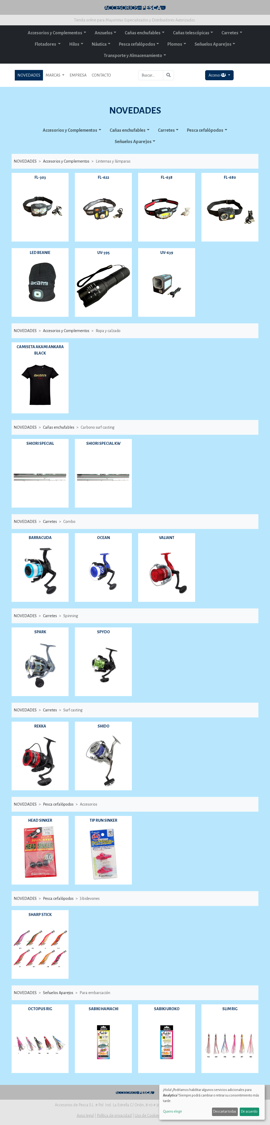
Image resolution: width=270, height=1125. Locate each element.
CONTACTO (101, 75)
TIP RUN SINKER (103, 820)
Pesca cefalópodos (137, 44)
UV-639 (166, 252)
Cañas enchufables (143, 33)
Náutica (99, 44)
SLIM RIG (230, 1009)
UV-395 (103, 252)
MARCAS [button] (53, 75)
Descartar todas (224, 1111)
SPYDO (103, 632)
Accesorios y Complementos (55, 33)
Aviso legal (85, 1115)
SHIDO (103, 726)
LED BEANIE (40, 252)
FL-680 (230, 177)
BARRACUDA (40, 538)
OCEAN (103, 538)
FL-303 (40, 177)
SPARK (40, 632)
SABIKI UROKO (167, 1009)
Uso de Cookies (147, 1115)
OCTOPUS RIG (40, 1009)
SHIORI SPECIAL (40, 443)
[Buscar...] (150, 75)
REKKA (40, 726)
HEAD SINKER (40, 820)
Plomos (174, 44)
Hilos (74, 44)
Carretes (229, 33)
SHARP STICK (40, 915)
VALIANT (166, 538)
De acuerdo (249, 1111)
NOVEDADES (28, 75)
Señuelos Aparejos (213, 44)
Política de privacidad (114, 1115)
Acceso (218, 75)
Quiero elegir (172, 1111)
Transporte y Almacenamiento (133, 55)
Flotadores (46, 44)
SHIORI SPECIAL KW (103, 443)
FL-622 (103, 177)
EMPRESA (78, 75)
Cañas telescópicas (191, 33)
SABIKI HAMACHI (103, 1009)
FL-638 (166, 177)
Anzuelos (104, 33)
